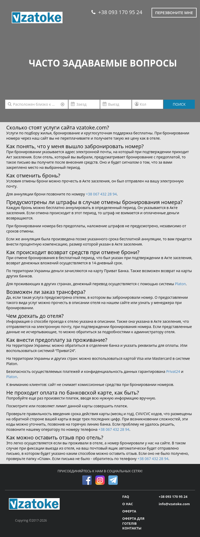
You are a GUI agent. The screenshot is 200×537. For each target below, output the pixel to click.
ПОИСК (179, 104)
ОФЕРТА (129, 511)
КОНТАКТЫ (132, 528)
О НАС (127, 504)
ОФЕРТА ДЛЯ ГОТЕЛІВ (133, 521)
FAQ (125, 496)
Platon (180, 283)
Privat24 (173, 371)
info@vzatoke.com (174, 504)
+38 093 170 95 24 (116, 12)
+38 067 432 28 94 (101, 194)
